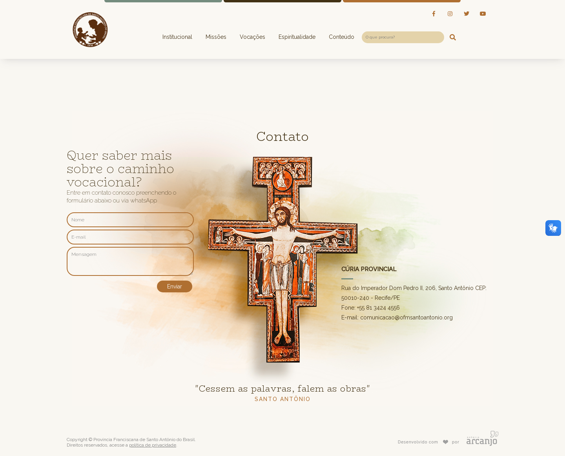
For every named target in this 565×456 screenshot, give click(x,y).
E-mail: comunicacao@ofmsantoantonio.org (397, 317)
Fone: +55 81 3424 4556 (370, 308)
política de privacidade (152, 445)
